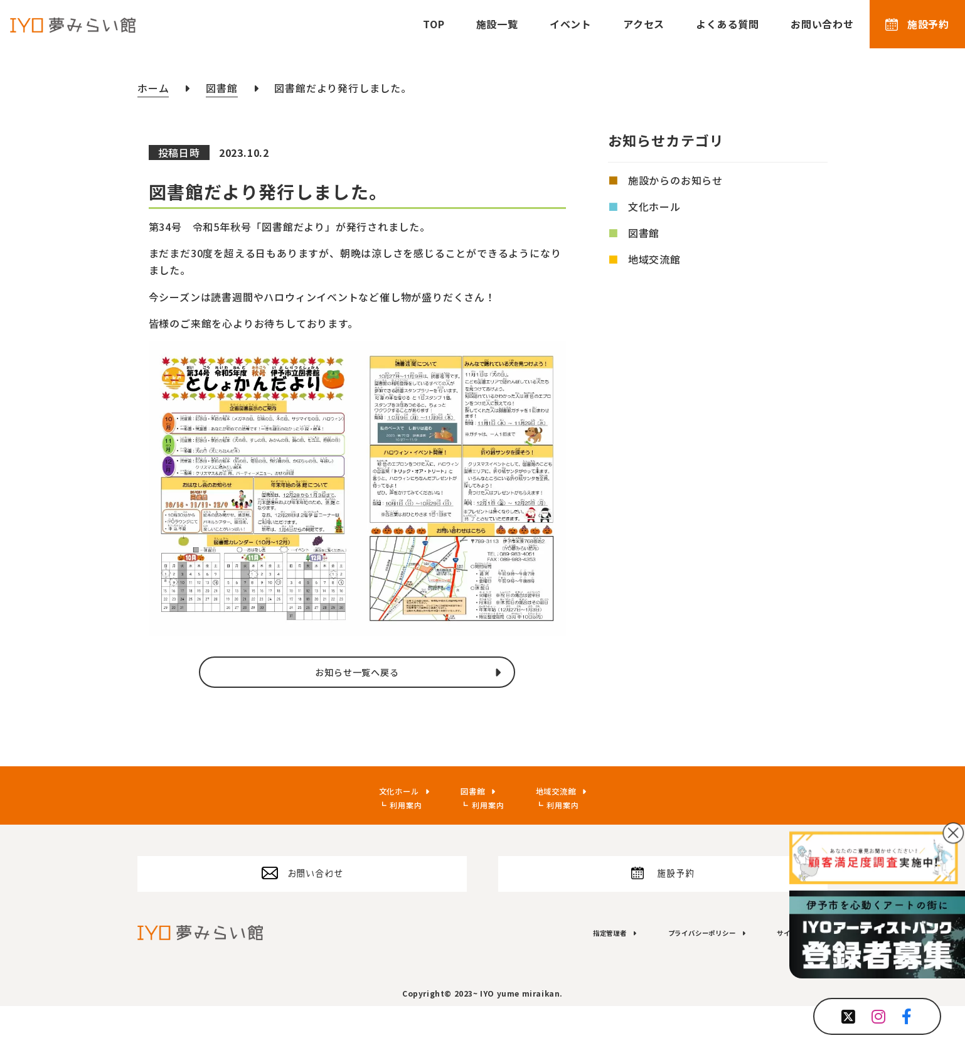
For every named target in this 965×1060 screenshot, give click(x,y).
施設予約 (917, 23)
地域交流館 (654, 259)
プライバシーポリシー (672, 985)
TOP (433, 23)
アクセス (643, 23)
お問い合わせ (822, 23)
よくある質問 (727, 23)
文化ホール (654, 206)
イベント (571, 23)
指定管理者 (559, 985)
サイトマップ (788, 985)
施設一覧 (497, 23)
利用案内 (392, 843)
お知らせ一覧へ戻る (356, 691)
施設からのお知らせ (675, 180)
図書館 (643, 232)
